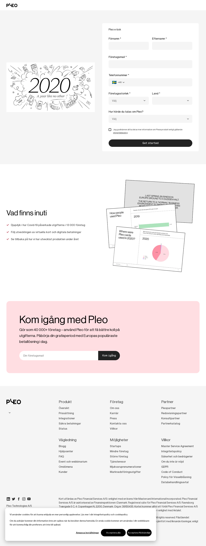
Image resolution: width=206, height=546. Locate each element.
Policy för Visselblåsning (176, 477)
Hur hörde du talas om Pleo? (126, 111)
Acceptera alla (113, 532)
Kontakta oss (118, 423)
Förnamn (114, 38)
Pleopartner (168, 408)
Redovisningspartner (174, 413)
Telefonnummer (118, 75)
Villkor (114, 428)
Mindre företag (119, 451)
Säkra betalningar (70, 423)
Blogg (62, 446)
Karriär (114, 413)
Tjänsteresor (118, 461)
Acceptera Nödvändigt (139, 532)
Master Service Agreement (177, 446)
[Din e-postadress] (58, 355)
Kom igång (109, 355)
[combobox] (118, 82)
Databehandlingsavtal (175, 482)
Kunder (63, 471)
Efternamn (158, 38)
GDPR (164, 466)
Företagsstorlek (119, 93)
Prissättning (66, 413)
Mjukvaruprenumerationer (125, 466)
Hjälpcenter (66, 451)
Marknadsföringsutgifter (125, 471)
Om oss (114, 408)
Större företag (119, 456)
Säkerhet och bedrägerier (177, 456)
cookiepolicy (121, 514)
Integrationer (67, 418)
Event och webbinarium (73, 461)
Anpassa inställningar (87, 532)
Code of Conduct (172, 471)
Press (113, 418)
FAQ (61, 456)
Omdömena (66, 466)
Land (155, 93)
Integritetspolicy (171, 451)
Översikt (64, 408)
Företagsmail (117, 57)
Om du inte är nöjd (172, 461)
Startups (115, 446)
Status (63, 428)
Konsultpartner (170, 418)
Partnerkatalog (170, 423)
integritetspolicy (102, 514)
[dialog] (80, 524)
